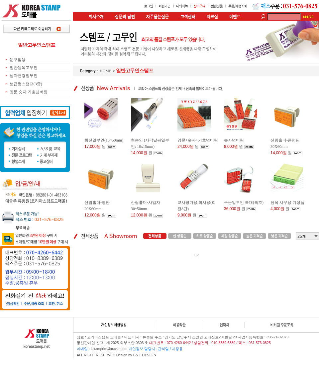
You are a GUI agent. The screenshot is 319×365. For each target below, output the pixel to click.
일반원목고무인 (24, 67)
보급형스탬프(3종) (26, 84)
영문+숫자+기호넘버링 (197, 140)
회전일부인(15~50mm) (103, 140)
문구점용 (18, 59)
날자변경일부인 (24, 75)
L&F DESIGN (144, 355)
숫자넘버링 (234, 140)
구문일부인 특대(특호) (244, 202)
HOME (105, 71)
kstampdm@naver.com (109, 348)
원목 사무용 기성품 (287, 202)
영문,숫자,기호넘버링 (29, 92)
